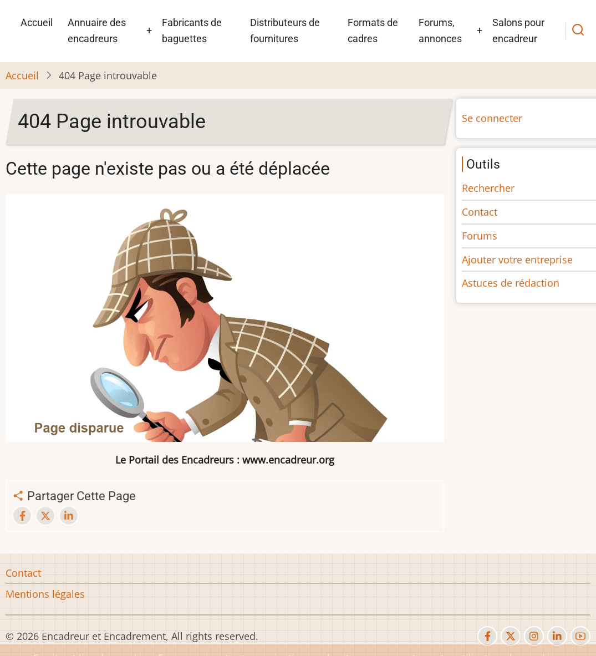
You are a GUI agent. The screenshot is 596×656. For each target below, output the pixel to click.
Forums (479, 235)
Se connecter (492, 118)
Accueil (37, 22)
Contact (479, 211)
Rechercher (488, 188)
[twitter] (511, 636)
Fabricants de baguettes (192, 30)
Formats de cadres (373, 30)
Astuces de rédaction (510, 282)
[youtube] (580, 636)
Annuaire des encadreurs (97, 30)
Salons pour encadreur (518, 30)
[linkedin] (557, 636)
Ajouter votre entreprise (517, 259)
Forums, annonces (440, 30)
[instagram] (534, 636)
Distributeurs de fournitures (285, 30)
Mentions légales (45, 594)
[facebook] (487, 636)
